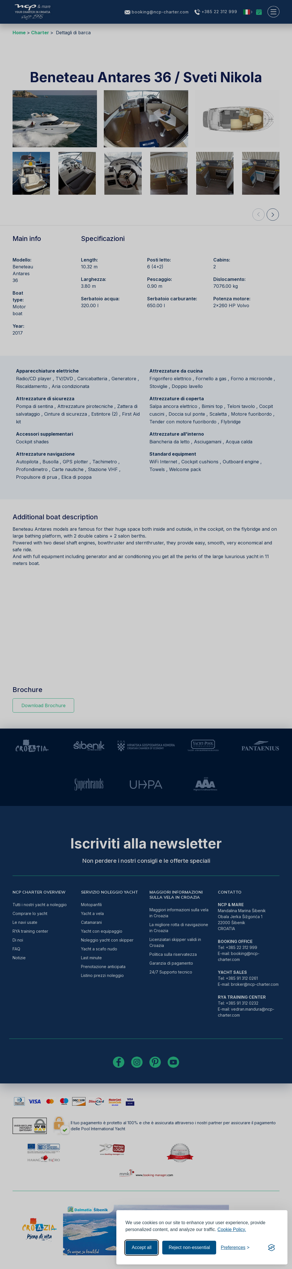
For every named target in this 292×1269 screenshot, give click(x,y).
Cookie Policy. (232, 1229)
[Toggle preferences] (235, 1247)
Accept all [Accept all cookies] (141, 1247)
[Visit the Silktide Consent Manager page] (271, 1247)
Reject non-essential (189, 1247)
